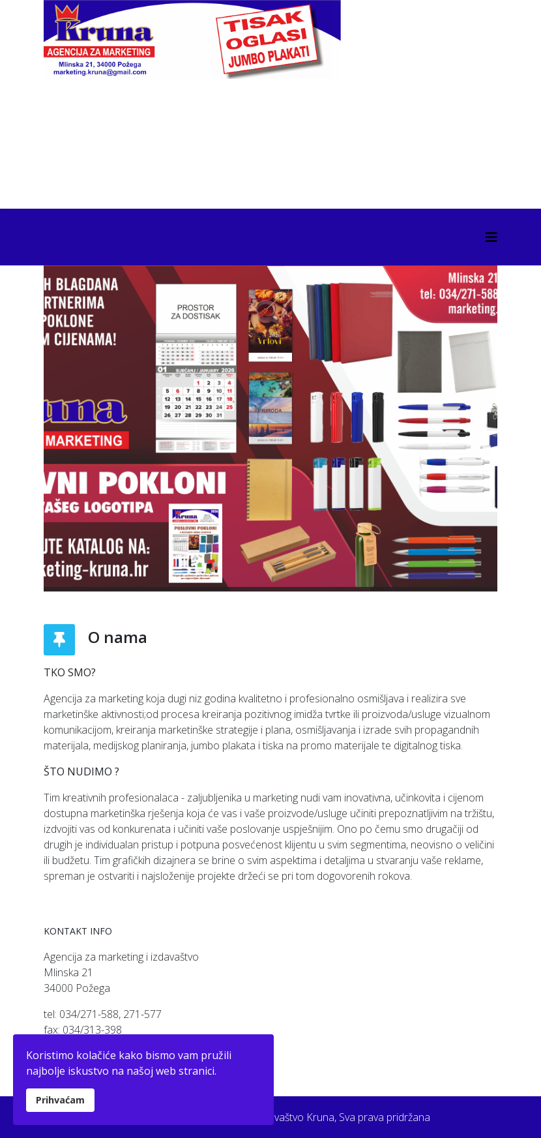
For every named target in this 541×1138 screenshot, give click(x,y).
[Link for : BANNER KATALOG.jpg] (270, 428)
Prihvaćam (60, 1100)
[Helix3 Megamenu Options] (491, 237)
